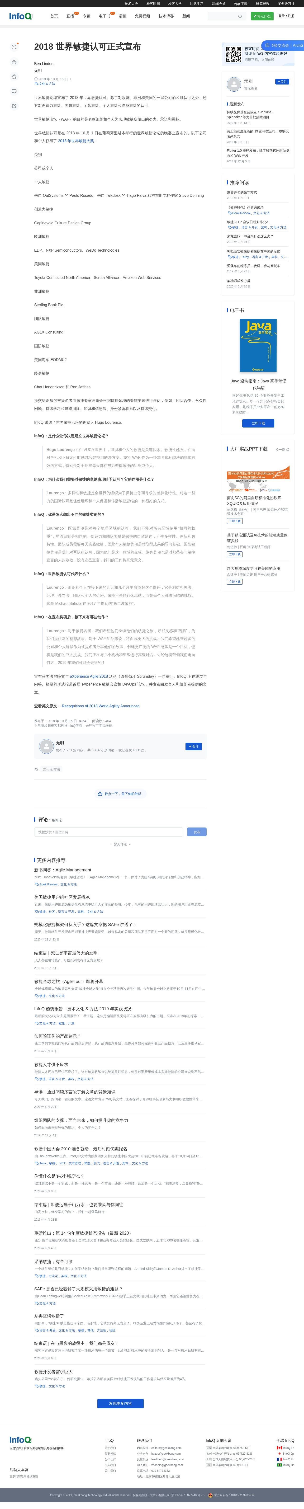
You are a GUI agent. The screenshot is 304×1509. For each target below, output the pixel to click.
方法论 (53, 1282)
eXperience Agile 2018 (89, 683)
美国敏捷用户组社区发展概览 (62, 904)
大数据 (242, 30)
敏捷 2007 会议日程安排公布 (248, 227)
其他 (90, 1337)
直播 (70, 16)
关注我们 (110, 1477)
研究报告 (262, 3)
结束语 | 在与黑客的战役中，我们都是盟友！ (76, 1350)
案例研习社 (286, 3)
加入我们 (110, 1471)
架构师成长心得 (238, 285)
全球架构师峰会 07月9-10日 (230, 1471)
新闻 (186, 16)
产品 (203, 30)
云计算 (67, 30)
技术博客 (166, 16)
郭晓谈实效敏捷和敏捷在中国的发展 (253, 256)
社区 (52, 918)
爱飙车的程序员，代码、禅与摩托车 (253, 270)
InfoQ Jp (288, 1460)
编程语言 (46, 30)
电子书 (104, 16)
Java (42, 1170)
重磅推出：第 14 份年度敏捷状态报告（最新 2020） (83, 1239)
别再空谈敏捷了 (49, 1322)
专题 (86, 16)
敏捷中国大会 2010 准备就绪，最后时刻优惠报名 (80, 1155)
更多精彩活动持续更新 (24, 1483)
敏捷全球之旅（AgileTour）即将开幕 (68, 988)
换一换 (282, 454)
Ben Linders (44, 70)
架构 (13, 30)
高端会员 (218, 3)
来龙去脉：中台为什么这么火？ (250, 241)
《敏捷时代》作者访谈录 (245, 213)
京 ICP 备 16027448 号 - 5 (187, 1502)
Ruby (245, 261)
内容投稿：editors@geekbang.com (159, 1454)
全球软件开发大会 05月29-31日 (232, 1460)
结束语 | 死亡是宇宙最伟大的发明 (66, 959)
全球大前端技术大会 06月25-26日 (234, 1466)
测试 (97, 1170)
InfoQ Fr (288, 1466)
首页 (54, 16)
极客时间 (153, 3)
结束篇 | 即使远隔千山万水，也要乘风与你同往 (78, 1211)
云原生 (186, 30)
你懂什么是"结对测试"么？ (59, 1182)
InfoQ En (288, 1454)
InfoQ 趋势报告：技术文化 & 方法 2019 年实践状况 (82, 1015)
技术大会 (131, 3)
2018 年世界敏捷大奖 (75, 148)
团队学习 (197, 3)
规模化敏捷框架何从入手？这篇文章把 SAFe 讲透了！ (85, 931)
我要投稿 (110, 1460)
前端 (28, 30)
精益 (87, 1170)
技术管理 (113, 30)
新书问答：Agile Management (62, 876)
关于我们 (110, 1454)
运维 (132, 30)
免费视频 (142, 16)
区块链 (149, 30)
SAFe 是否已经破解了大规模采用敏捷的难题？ (78, 1295)
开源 (95, 30)
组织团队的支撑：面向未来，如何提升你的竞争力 (81, 1127)
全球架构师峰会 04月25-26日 (231, 1454)
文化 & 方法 (47, 90)
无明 (38, 77)
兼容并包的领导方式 (242, 199)
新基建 (168, 30)
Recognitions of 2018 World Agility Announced (100, 712)
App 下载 (240, 3)
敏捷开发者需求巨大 (53, 1378)
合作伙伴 (110, 1466)
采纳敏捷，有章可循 (53, 1268)
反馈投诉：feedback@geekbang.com (161, 1466)
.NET (62, 1170)
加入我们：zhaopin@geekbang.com (160, 1471)
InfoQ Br (288, 1471)
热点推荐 (221, 30)
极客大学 (175, 3)
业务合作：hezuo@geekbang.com (159, 1460)
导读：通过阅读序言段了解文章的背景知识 (74, 1098)
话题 (122, 16)
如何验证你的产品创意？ (57, 1042)
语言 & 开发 (66, 918)
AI (81, 30)
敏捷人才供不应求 (51, 1071)
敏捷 (42, 918)
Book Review (48, 891)
